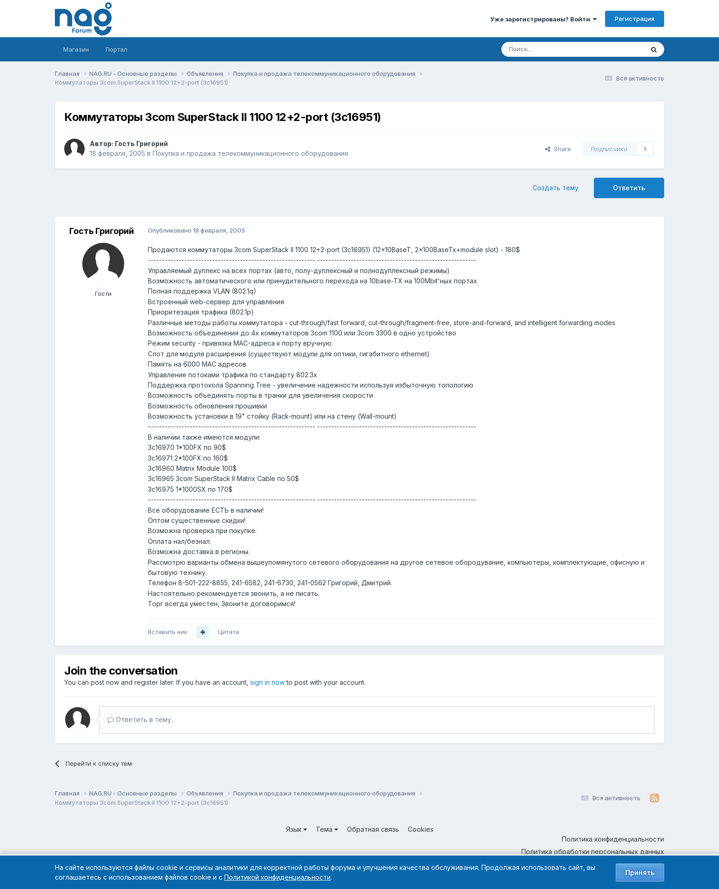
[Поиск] (547, 49)
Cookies (420, 829)
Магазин (76, 49)
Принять (640, 872)
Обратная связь (373, 829)
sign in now (267, 682)
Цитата (228, 631)
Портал (116, 49)
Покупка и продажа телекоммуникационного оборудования (250, 153)
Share (558, 149)
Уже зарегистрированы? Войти (543, 19)
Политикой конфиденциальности (277, 877)
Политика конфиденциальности (613, 839)
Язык (296, 829)
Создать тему (556, 188)
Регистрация (634, 18)
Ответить (629, 188)
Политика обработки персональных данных (592, 852)
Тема (327, 829)
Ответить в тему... (141, 719)
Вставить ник (167, 631)
